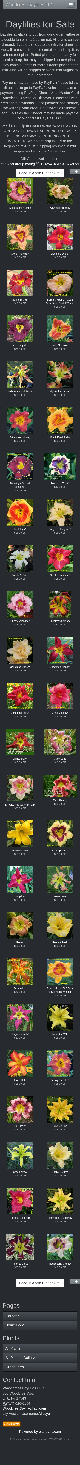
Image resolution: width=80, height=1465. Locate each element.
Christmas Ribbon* (60, 667)
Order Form (14, 1367)
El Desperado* (60, 850)
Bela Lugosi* (20, 345)
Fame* (20, 942)
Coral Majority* (60, 712)
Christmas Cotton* (20, 667)
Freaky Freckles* (60, 1080)
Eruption (20, 896)
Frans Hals (20, 1080)
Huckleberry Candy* (60, 1263)
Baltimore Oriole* (60, 253)
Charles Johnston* (60, 575)
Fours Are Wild (60, 1034)
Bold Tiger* (20, 529)
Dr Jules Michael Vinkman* (20, 804)
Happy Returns (60, 1172)
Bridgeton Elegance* (60, 529)
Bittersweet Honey (20, 437)
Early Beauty (60, 800)
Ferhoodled (20, 988)
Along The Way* (20, 253)
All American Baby (60, 207)
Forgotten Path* (20, 1034)
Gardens (12, 1316)
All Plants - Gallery (20, 1358)
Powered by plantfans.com (40, 1432)
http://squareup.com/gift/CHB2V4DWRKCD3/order (40, 164)
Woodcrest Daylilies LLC (29, 4)
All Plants (12, 1348)
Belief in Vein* (60, 345)
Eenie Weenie (20, 850)
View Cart (11, 1424)
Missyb (44, 1414)
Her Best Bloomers (20, 1217)
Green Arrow (20, 1172)
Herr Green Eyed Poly (60, 1217)
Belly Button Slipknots (20, 391)
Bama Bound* (20, 299)
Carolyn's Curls (20, 575)
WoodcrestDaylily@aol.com (24, 1408)
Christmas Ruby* (20, 712)
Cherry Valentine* (20, 621)
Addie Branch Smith (20, 207)
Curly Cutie (60, 758)
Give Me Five (60, 1126)
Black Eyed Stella (60, 437)
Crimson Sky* (20, 758)
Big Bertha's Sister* (60, 391)
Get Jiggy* (20, 1126)
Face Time (60, 896)
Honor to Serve (20, 1263)
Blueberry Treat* (60, 483)
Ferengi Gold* (60, 942)
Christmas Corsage (60, 621)
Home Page (14, 1325)
